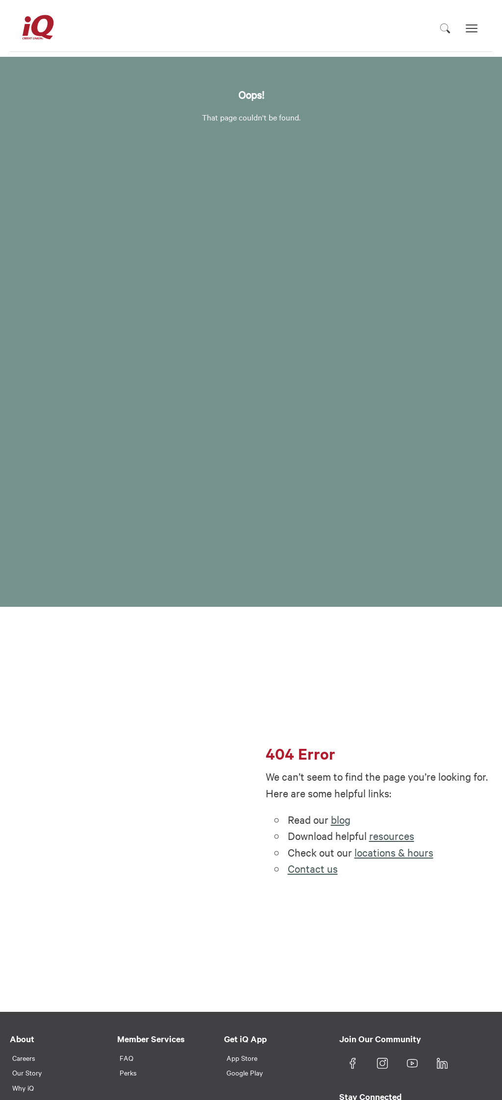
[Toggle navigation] (471, 28)
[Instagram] (382, 1063)
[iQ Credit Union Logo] (38, 28)
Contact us (313, 868)
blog (341, 819)
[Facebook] (352, 1063)
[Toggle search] (445, 28)
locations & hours (393, 852)
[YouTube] (412, 1063)
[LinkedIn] (442, 1063)
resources (391, 835)
